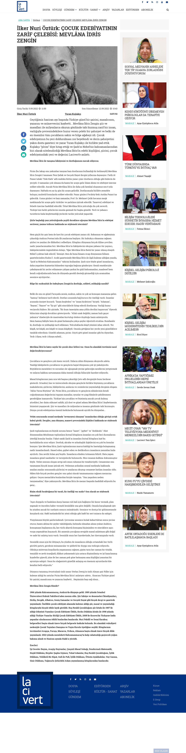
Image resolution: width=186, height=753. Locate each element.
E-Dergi (156, 699)
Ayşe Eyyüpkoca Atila (147, 123)
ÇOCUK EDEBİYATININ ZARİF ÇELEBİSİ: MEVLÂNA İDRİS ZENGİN (75, 20)
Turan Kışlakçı (73, 114)
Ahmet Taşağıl (144, 176)
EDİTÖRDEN (132, 9)
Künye (156, 685)
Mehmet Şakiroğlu (146, 282)
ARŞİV (106, 9)
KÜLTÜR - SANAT (88, 9)
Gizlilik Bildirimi (161, 695)
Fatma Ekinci (143, 229)
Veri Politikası (160, 704)
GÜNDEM (69, 9)
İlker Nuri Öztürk (26, 114)
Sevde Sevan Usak (146, 387)
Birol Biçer (142, 334)
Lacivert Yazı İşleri (146, 440)
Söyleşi (36, 20)
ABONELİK (147, 9)
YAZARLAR (118, 9)
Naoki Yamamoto (145, 493)
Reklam (157, 690)
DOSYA (46, 9)
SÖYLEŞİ (57, 9)
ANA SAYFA (24, 20)
